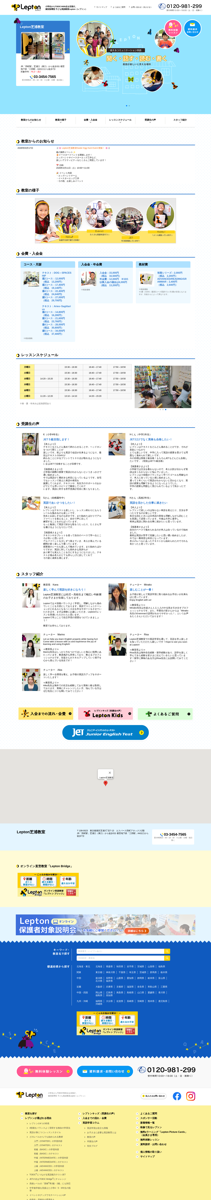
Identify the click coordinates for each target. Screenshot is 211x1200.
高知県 (109, 995)
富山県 (161, 978)
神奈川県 (110, 972)
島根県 (130, 992)
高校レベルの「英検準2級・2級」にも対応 (50, 1183)
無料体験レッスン (149, 1139)
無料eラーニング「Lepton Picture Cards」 (163, 1133)
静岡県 (140, 978)
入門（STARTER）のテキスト (48, 1145)
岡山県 (99, 992)
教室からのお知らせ (31, 120)
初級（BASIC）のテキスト (46, 1153)
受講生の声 (150, 120)
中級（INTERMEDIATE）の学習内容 (51, 1158)
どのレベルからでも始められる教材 (46, 1137)
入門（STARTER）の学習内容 (48, 1141)
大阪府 (99, 986)
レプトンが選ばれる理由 (38, 1118)
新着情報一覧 (147, 1122)
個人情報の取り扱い (151, 1152)
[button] (106, 783)
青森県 (109, 966)
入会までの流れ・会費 (94, 1118)
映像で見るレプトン (151, 1127)
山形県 (151, 966)
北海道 (99, 966)
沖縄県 (99, 1004)
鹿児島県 (162, 1001)
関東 (79, 972)
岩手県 (130, 966)
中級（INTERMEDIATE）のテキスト (51, 1162)
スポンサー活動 (148, 1118)
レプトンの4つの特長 (40, 1123)
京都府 (119, 986)
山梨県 (119, 978)
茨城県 (143, 972)
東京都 (99, 972)
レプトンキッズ (99, 1113)
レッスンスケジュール (120, 120)
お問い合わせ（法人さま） (141, 7)
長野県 (109, 978)
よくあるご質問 (119, 7)
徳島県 (99, 995)
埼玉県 (132, 972)
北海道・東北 (83, 966)
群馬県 (153, 972)
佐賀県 (119, 1001)
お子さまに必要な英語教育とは (101, 1132)
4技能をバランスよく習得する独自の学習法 (50, 1128)
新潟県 (99, 978)
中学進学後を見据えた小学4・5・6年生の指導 (50, 1189)
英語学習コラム (91, 1122)
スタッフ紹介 (180, 120)
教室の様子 (60, 120)
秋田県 (119, 966)
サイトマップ (101, 7)
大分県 (109, 1001)
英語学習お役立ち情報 (97, 1128)
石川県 (99, 981)
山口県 (140, 992)
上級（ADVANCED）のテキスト (49, 1170)
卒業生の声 (92, 1141)
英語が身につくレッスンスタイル (45, 1132)
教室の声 (91, 1137)
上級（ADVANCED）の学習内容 (49, 1166)
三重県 (164, 986)
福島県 (161, 966)
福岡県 (99, 1001)
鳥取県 (119, 992)
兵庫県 (109, 986)
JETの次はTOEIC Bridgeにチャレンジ (48, 1178)
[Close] (109, 772)
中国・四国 (82, 992)
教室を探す (31, 1113)
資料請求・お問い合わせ (153, 1144)
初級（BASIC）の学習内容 (46, 1149)
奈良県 (140, 986)
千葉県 (122, 972)
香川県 (161, 992)
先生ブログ (92, 1146)
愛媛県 (151, 992)
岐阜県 (151, 978)
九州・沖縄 (82, 1001)
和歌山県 (152, 986)
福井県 (109, 981)
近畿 (79, 986)
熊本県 (151, 1001)
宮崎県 (140, 1001)
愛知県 (130, 978)
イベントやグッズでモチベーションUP (48, 1195)
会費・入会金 (90, 120)
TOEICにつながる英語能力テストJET (48, 1174)
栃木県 (164, 972)
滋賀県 (130, 986)
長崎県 (130, 1001)
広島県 (109, 992)
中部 (79, 978)
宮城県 (140, 966)
